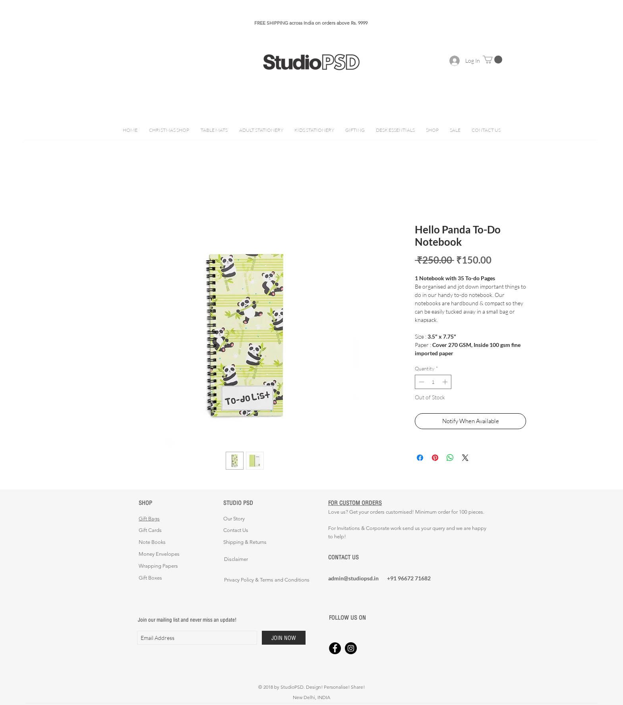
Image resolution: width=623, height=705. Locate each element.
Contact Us (235, 530)
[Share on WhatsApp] (450, 457)
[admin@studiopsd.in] (356, 578)
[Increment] (446, 382)
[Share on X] (465, 457)
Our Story (234, 519)
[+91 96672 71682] (415, 578)
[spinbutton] (433, 382)
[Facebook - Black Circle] (335, 648)
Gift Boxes (150, 578)
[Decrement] (421, 382)
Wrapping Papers (158, 566)
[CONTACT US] (356, 557)
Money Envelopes (159, 554)
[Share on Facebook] (420, 457)
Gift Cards (150, 530)
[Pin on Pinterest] (435, 457)
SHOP (145, 502)
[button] (492, 60)
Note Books (152, 542)
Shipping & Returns (245, 542)
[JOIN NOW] (284, 638)
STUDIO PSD (238, 502)
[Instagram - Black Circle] (351, 648)
